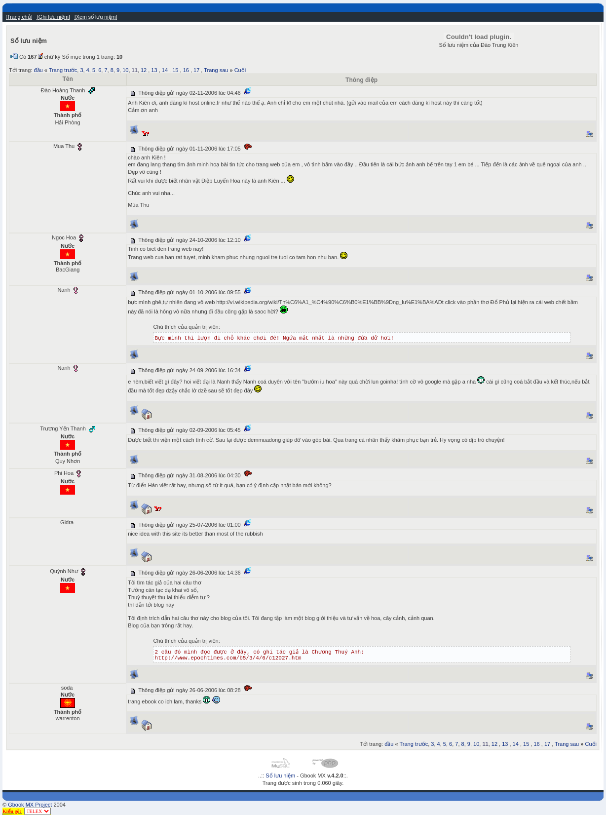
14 (165, 70)
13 (154, 70)
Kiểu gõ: (12, 811)
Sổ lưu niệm (280, 775)
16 (186, 70)
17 (196, 70)
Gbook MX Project (30, 805)
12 (144, 70)
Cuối (240, 70)
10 (125, 70)
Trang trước (63, 70)
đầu (38, 70)
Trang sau (216, 70)
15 (175, 70)
